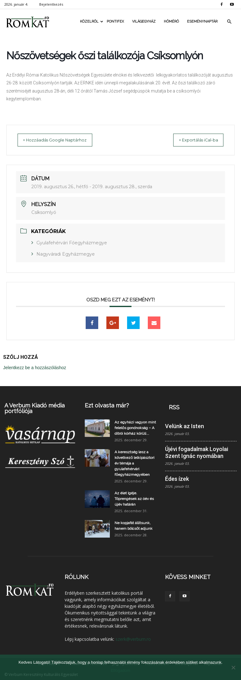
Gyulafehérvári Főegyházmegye (71, 242)
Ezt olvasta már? (107, 405)
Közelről (91, 21)
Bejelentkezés (51, 4)
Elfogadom (120, 670)
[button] (229, 21)
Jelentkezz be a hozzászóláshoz (34, 367)
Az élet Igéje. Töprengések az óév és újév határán (134, 498)
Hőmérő (171, 21)
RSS (174, 407)
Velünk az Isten (184, 425)
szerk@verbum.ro (133, 639)
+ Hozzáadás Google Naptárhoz (61, 139)
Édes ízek (177, 478)
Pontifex (115, 21)
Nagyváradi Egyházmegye (65, 254)
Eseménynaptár (202, 21)
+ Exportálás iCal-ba (192, 139)
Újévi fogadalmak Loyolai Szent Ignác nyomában (196, 452)
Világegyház (144, 21)
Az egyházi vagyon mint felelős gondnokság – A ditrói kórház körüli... (135, 427)
